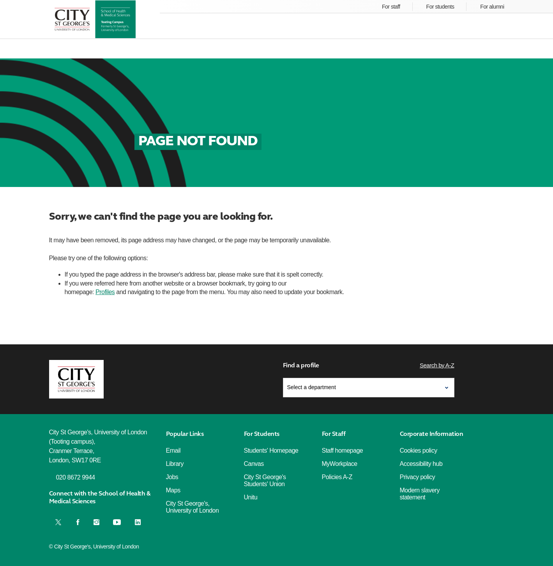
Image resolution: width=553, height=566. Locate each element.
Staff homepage (342, 450)
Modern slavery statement (420, 494)
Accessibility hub (421, 463)
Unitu (251, 497)
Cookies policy (418, 450)
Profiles (105, 292)
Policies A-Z (337, 477)
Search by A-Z (437, 365)
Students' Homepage (271, 450)
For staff (391, 7)
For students (440, 7)
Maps (173, 490)
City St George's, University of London (192, 507)
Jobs (172, 477)
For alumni (492, 7)
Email (173, 450)
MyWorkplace (339, 463)
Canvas (254, 463)
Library (175, 463)
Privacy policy (417, 477)
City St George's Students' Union (265, 480)
